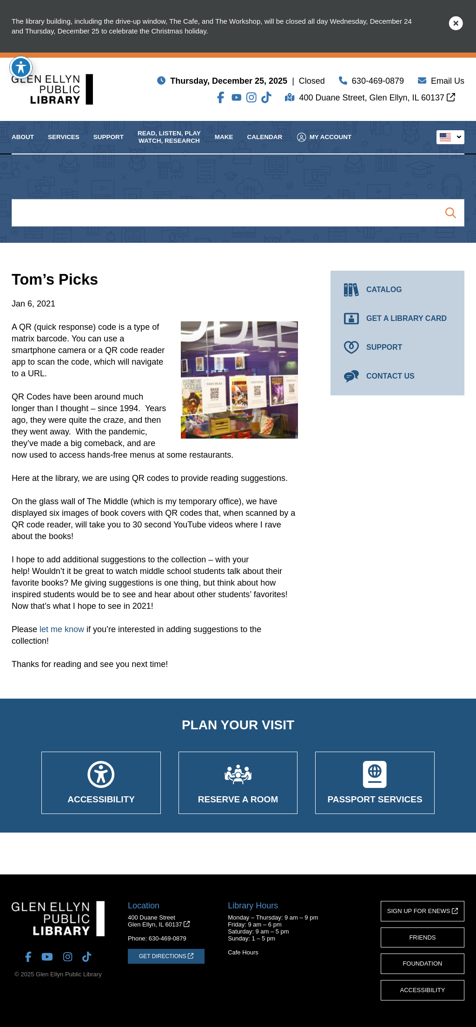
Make (224, 145)
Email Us (447, 82)
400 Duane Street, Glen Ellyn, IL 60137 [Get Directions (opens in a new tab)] (377, 99)
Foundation (422, 963)
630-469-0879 (378, 82)
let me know (62, 629)
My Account (324, 145)
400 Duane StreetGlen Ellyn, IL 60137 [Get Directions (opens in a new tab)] (159, 921)
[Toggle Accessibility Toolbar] (21, 67)
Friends (422, 937)
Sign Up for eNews (422, 910)
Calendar (265, 145)
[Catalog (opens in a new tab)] (397, 289)
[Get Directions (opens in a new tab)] (166, 956)
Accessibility (422, 990)
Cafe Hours (243, 952)
